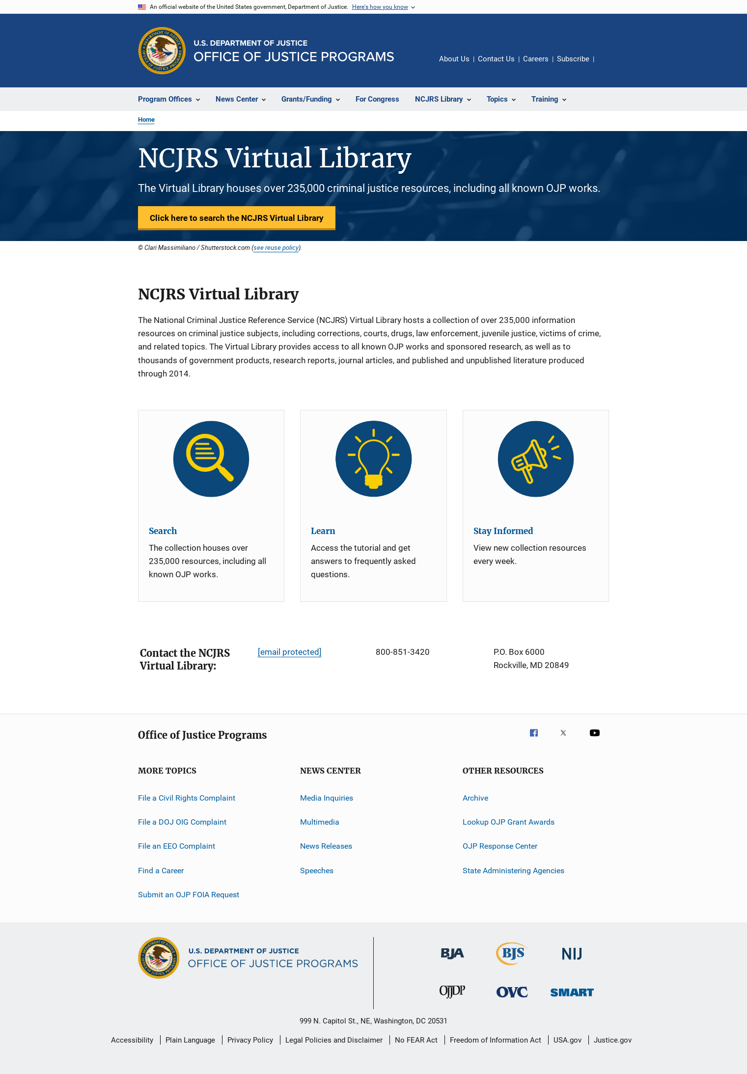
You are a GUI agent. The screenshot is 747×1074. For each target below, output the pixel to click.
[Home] (294, 50)
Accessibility (132, 1040)
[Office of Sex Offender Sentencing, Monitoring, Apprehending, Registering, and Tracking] (572, 998)
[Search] (211, 459)
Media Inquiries (326, 797)
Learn (323, 531)
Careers (536, 58)
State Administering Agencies (513, 870)
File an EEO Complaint (176, 846)
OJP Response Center (500, 846)
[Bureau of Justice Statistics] (512, 967)
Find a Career (161, 870)
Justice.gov (613, 1040)
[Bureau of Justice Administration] (452, 961)
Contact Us (496, 58)
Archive (475, 797)
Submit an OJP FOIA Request (188, 894)
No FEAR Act (416, 1040)
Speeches (316, 870)
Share (609, 66)
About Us (454, 58)
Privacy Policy (250, 1040)
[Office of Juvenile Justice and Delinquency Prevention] (452, 1000)
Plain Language (190, 1040)
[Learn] (373, 459)
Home (146, 119)
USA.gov (567, 1040)
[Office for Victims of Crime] (512, 999)
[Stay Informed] (536, 459)
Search (163, 531)
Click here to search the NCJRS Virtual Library (237, 218)
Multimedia (319, 822)
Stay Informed (503, 531)
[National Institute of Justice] (572, 961)
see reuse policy (276, 247)
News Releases (326, 846)
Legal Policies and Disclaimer (334, 1040)
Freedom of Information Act (495, 1040)
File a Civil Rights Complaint (186, 797)
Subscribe (573, 58)
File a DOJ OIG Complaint (182, 822)
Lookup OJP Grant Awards (508, 822)
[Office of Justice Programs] (162, 51)
